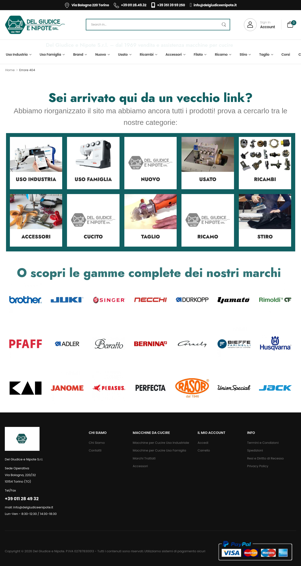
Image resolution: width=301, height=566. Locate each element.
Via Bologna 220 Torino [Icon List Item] (86, 5)
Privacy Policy (257, 466)
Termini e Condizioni (263, 442)
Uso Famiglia (50, 54)
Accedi (203, 442)
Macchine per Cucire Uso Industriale (161, 442)
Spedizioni (255, 450)
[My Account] (259, 24)
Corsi (285, 54)
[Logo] (35, 24)
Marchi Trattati (144, 458)
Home (10, 70)
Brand (78, 54)
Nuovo (100, 54)
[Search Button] (223, 24)
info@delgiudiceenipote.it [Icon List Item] (213, 5)
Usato (123, 54)
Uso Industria (16, 54)
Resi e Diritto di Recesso (265, 458)
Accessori (174, 54)
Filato (198, 54)
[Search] (158, 24)
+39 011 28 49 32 (22, 499)
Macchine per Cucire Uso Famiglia (159, 450)
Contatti (95, 450)
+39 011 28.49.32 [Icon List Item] (130, 5)
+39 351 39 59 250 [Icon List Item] (168, 5)
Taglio (264, 54)
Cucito (93, 236)
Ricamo (221, 54)
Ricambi (147, 54)
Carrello (204, 450)
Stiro (243, 54)
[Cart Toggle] (290, 25)
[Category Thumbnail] (36, 163)
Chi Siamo (97, 442)
